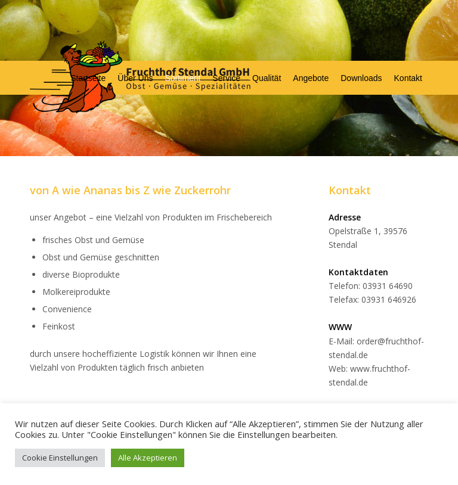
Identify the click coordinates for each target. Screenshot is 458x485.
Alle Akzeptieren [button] (147, 457)
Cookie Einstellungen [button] (60, 457)
